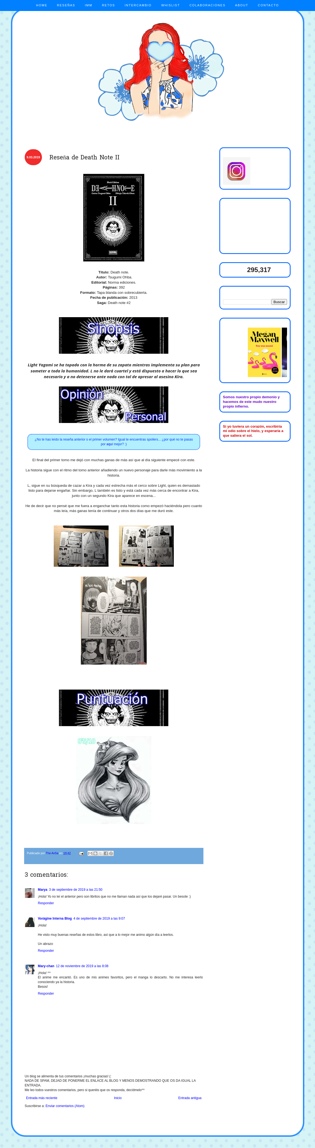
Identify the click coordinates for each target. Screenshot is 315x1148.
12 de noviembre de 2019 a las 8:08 (82, 966)
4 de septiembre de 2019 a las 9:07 (99, 918)
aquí (109, 444)
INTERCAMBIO (138, 5)
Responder (46, 903)
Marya (42, 890)
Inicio (118, 1098)
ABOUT (241, 5)
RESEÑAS (66, 5)
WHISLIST (170, 5)
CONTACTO (268, 5)
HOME (41, 5)
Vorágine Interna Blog (55, 918)
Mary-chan (46, 966)
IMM (88, 5)
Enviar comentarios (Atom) (65, 1106)
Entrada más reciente (41, 1098)
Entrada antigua (190, 1098)
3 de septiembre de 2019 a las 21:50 (76, 890)
